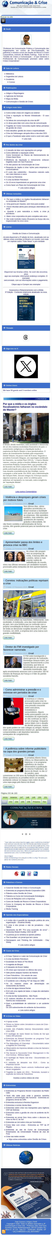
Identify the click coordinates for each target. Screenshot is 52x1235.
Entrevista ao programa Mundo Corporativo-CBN (25, 890)
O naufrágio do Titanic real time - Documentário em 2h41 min (27, 1059)
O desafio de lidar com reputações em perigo (24, 150)
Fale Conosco (20, 1222)
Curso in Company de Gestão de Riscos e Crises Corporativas (27, 905)
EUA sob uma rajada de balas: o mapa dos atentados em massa (27, 992)
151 (45, 797)
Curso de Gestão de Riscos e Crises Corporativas (26, 901)
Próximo (36, 802)
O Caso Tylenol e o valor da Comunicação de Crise (26, 956)
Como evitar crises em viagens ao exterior (23, 113)
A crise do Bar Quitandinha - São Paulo (21, 996)
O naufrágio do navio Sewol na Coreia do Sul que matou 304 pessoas (27, 1035)
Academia (10, 79)
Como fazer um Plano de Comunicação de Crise (25, 185)
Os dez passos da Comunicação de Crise (22, 165)
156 (28, 802)
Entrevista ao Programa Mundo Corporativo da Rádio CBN (27, 1092)
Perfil (35, 1222)
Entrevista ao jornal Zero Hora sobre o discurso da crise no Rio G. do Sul (27, 1118)
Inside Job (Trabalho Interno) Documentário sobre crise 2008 (27, 1030)
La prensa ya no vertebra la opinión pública (23, 935)
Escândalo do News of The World (19, 962)
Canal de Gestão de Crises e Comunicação (23, 888)
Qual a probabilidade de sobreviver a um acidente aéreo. (27, 1004)
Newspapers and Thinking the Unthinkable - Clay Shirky (27, 941)
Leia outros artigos (27, 188)
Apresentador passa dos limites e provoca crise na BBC (22, 543)
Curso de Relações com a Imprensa (20, 899)
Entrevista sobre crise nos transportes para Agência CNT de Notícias (27, 1109)
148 (27, 797)
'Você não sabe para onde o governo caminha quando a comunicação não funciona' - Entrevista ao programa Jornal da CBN (27, 1098)
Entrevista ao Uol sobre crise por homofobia (23, 1122)
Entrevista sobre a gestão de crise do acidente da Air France (27, 1114)
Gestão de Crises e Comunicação (25, 233)
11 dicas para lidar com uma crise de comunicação (26, 123)
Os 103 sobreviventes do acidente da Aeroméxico (26, 1007)
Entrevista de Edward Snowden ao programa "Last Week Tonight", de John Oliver (27, 1040)
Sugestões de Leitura (14, 76)
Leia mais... (8, 487)
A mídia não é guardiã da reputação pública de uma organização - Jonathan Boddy (27, 921)
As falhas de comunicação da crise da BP (22, 120)
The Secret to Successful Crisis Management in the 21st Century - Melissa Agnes (27, 1054)
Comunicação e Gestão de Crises (19, 102)
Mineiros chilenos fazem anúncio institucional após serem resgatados (27, 1068)
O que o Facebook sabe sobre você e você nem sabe (27, 136)
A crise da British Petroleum (17, 180)
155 (22, 802)
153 (10, 802)
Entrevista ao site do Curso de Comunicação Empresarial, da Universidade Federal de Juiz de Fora (27, 1132)
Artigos (29, 1222)
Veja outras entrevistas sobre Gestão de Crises (27, 1139)
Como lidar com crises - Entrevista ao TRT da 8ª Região (27, 1126)
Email (31, 503)
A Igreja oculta (11, 1021)
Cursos (12, 82)
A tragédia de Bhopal (14, 964)
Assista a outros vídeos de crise (26, 1078)
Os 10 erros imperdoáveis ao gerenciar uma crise (26, 182)
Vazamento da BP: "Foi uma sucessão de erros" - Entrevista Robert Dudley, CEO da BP (27, 931)
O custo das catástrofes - (17, 172)
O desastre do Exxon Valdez (17, 967)
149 (33, 797)
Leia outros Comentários (26, 492)
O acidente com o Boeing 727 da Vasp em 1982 (25, 981)
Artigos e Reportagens (15, 93)
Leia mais (27, 139)
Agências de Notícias (14, 96)
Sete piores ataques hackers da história (22, 973)
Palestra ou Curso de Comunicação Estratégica (25, 896)
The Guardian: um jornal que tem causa (22, 937)
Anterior (13, 797)
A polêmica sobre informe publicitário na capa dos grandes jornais (24, 750)
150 (39, 797)
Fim (44, 802)
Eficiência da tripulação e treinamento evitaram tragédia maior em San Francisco (27, 161)
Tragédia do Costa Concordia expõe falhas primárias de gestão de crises (27, 127)
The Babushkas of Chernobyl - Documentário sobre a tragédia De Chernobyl (27, 1044)
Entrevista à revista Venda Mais (18, 1105)
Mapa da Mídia (12, 99)
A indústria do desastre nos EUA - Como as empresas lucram (27, 1063)
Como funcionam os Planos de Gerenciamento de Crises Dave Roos (27, 156)
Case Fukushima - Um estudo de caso (21, 975)
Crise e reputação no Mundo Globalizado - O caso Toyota (27, 117)
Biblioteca (10, 74)
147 (21, 797)
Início (5, 797)
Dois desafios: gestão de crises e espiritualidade (25, 131)
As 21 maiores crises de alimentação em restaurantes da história (27, 985)
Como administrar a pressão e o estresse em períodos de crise (22, 691)
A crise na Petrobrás (14, 177)
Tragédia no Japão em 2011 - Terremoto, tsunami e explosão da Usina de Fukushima (27, 1073)
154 (16, 802)
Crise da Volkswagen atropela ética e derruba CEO (26, 133)
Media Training (12, 909)
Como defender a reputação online (20, 153)
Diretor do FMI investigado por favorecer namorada (21, 648)
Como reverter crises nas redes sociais (21, 978)
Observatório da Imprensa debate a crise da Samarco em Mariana (27, 1049)
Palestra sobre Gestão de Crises (19, 893)
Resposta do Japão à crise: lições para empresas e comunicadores (27, 168)
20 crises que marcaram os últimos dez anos (24, 970)
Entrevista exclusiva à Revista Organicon (22, 1102)
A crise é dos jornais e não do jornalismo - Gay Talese (27, 926)
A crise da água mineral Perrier (18, 988)
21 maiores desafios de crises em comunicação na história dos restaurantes (27, 1000)
